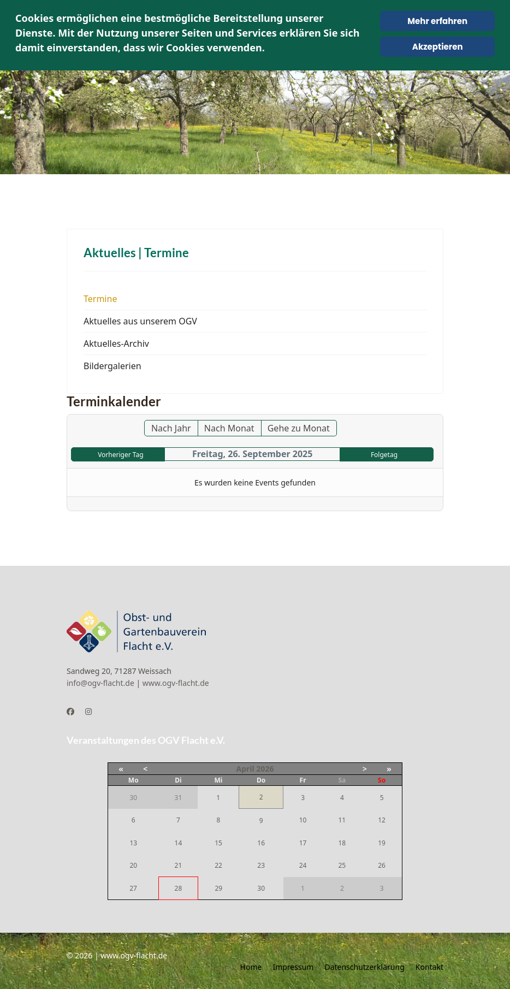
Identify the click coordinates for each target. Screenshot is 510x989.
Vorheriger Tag (120, 454)
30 (261, 888)
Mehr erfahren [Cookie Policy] (437, 21)
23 (261, 865)
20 (133, 865)
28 (178, 888)
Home (251, 967)
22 (218, 865)
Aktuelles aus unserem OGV (140, 321)
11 (342, 820)
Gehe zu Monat (299, 428)
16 (261, 843)
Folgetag (384, 454)
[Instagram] (88, 711)
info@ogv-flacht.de (100, 683)
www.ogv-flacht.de (176, 683)
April (245, 768)
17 (303, 843)
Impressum (292, 967)
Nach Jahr (171, 428)
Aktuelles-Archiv (116, 343)
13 (133, 843)
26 (382, 865)
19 (382, 843)
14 (178, 843)
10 (303, 820)
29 (218, 888)
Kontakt (429, 967)
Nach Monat (229, 428)
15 (218, 843)
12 (382, 820)
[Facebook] (70, 711)
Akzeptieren (437, 46)
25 (342, 865)
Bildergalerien (112, 366)
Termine (100, 299)
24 (303, 865)
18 (342, 843)
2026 (265, 768)
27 (133, 888)
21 (178, 865)
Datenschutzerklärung (364, 967)
